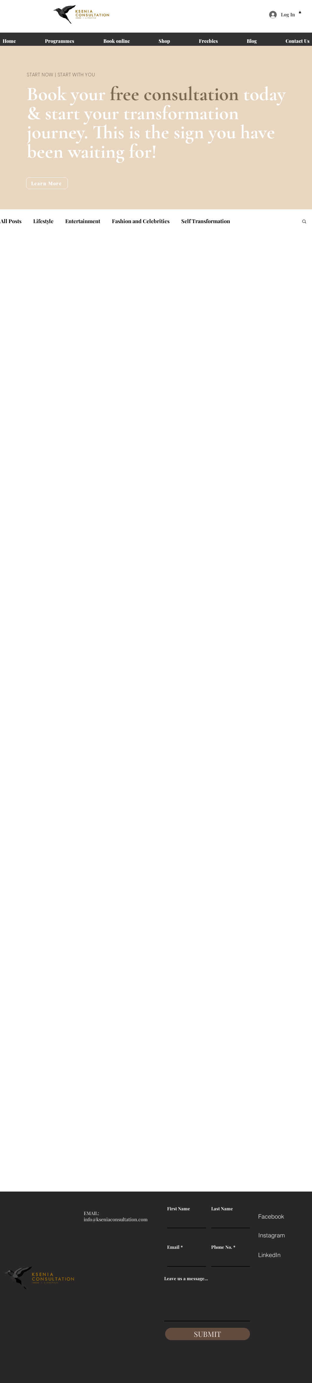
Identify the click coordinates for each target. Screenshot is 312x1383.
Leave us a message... (186, 1278)
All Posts (10, 221)
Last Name (222, 1209)
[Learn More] (47, 183)
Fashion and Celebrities (141, 221)
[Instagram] (279, 1235)
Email (173, 1247)
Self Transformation (205, 221)
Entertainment (82, 221)
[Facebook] (279, 1216)
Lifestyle (43, 221)
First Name (178, 1209)
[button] (300, 12)
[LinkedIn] (279, 1255)
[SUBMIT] (207, 1334)
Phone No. (221, 1247)
